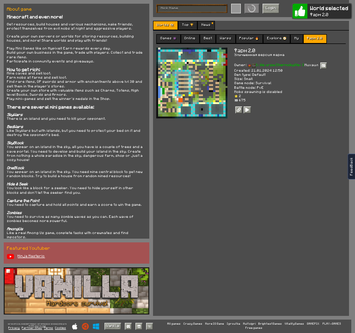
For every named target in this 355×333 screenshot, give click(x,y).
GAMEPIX (313, 323)
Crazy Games (193, 323)
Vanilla (112, 325)
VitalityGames (294, 323)
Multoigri (249, 323)
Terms (48, 328)
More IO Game (214, 323)
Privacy (14, 328)
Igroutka (233, 323)
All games (174, 323)
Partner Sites (32, 328)
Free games (254, 328)
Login (271, 8)
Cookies (60, 328)
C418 (44, 326)
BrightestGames (270, 323)
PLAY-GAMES (332, 323)
